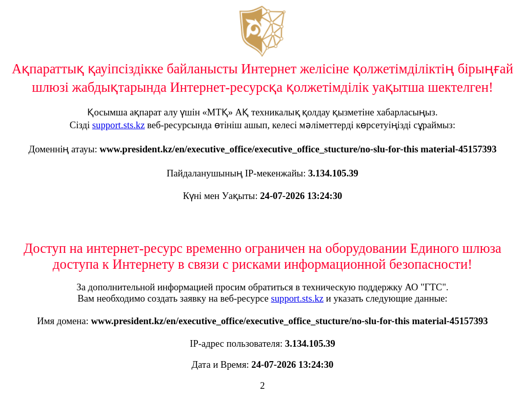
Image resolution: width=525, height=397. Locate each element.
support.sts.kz (118, 125)
